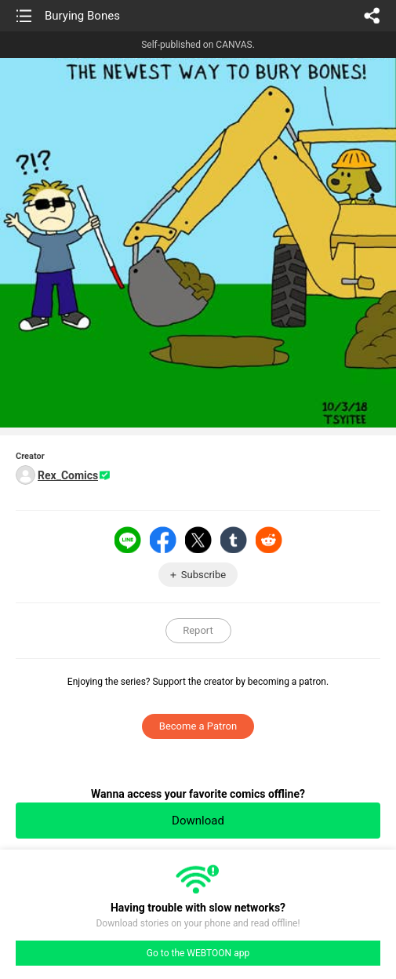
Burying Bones (82, 16)
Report (198, 630)
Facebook (163, 539)
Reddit (269, 539)
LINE (127, 539)
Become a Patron (198, 726)
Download (198, 820)
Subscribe (203, 574)
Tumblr (233, 539)
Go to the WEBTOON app (198, 953)
